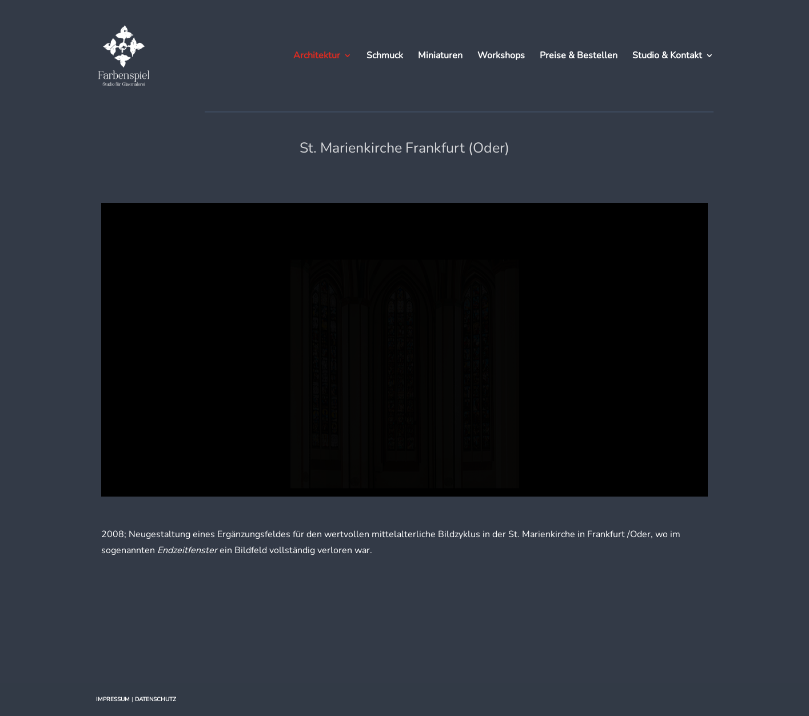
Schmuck (384, 56)
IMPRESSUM (113, 699)
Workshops (501, 56)
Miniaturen (440, 56)
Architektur (316, 56)
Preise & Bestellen (578, 56)
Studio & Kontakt (667, 56)
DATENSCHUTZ (155, 699)
